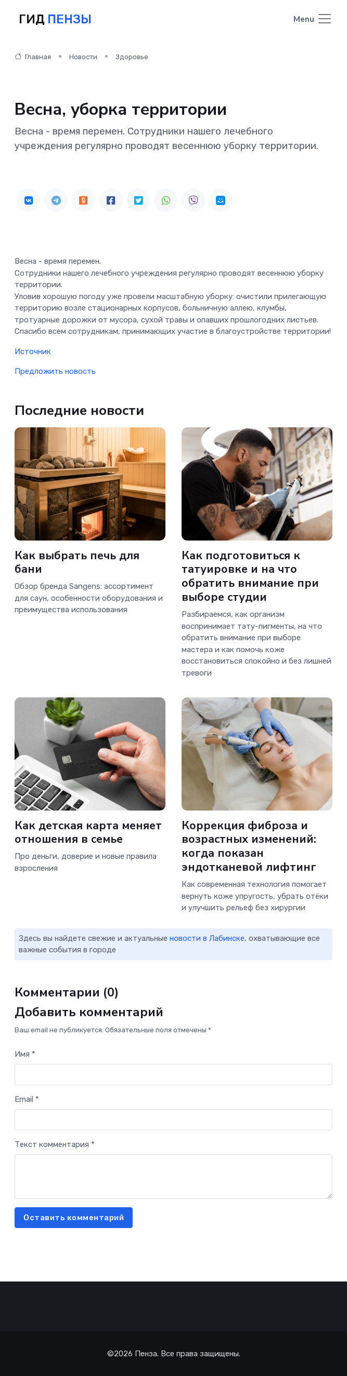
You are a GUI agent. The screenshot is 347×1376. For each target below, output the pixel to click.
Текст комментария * (55, 1144)
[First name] (173, 1074)
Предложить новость (55, 371)
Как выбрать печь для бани (77, 562)
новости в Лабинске (207, 938)
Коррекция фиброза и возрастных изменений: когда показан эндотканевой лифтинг (249, 846)
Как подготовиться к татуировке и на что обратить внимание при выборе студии (250, 576)
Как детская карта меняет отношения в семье (88, 832)
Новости (83, 57)
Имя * (25, 1054)
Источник (33, 351)
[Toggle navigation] (312, 19)
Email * (27, 1099)
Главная (33, 57)
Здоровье (131, 57)
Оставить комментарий (73, 1217)
